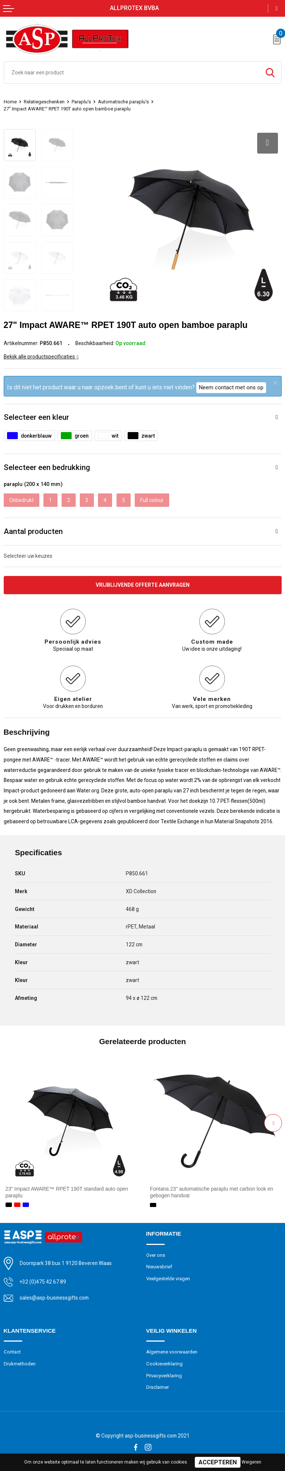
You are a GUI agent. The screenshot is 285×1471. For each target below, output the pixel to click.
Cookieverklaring (164, 1364)
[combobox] (131, 72)
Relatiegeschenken (44, 101)
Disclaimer (157, 1387)
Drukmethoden (20, 1364)
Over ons (155, 1255)
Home (10, 101)
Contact (12, 1352)
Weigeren (251, 1462)
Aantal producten (33, 531)
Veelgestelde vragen (168, 1278)
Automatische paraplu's (123, 101)
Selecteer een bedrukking (47, 467)
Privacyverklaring (164, 1375)
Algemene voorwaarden (171, 1352)
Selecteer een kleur (36, 417)
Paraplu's (81, 101)
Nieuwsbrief (159, 1266)
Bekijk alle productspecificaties (41, 357)
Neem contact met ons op (231, 387)
